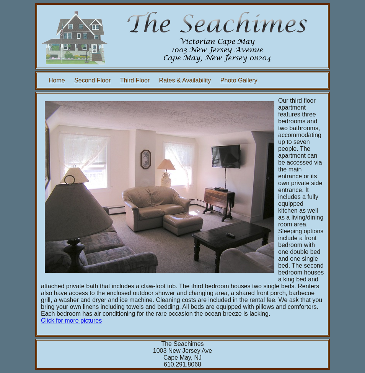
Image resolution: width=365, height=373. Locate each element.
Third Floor (135, 80)
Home (57, 80)
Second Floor (92, 80)
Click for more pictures (71, 320)
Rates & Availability (185, 80)
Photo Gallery (238, 80)
